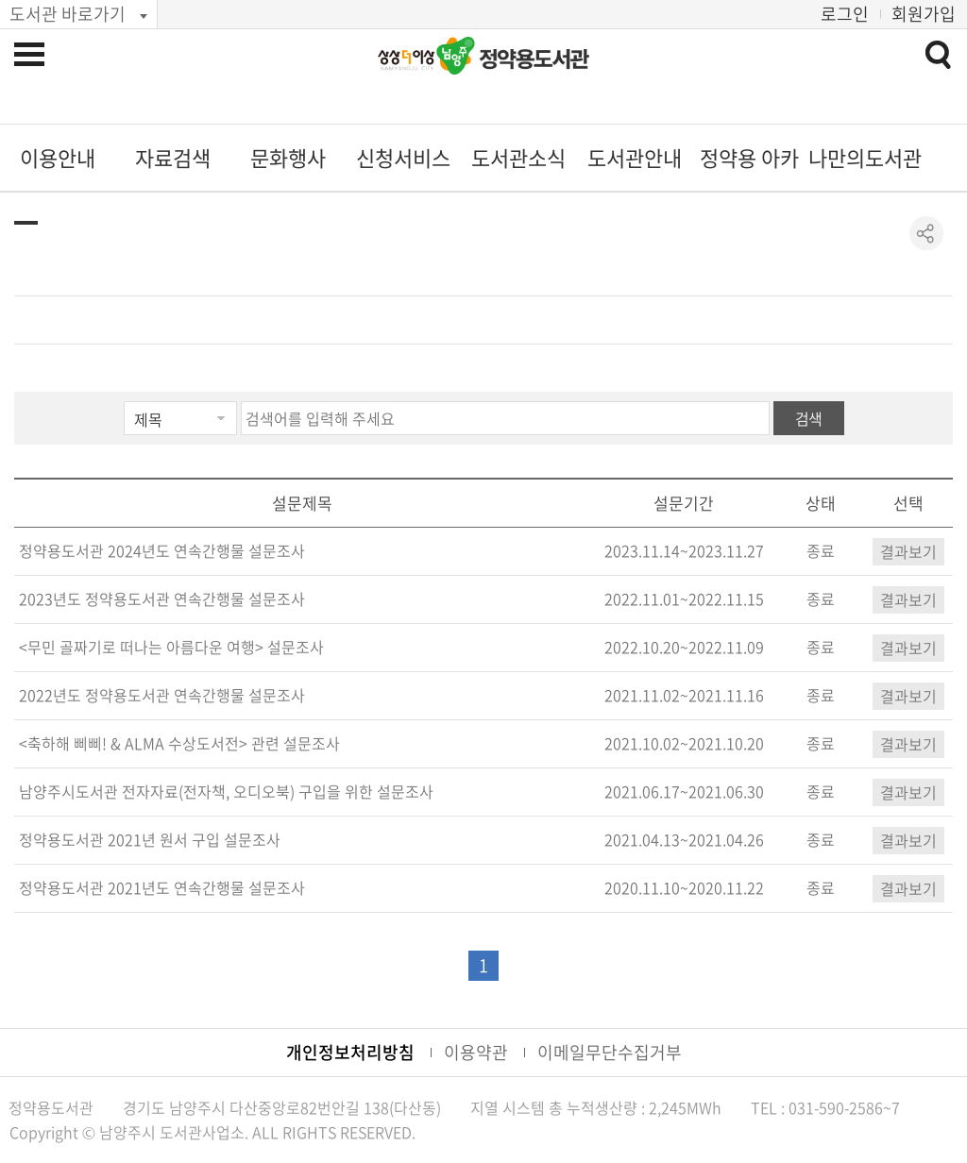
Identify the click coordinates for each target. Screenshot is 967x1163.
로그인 (845, 13)
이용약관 (476, 1052)
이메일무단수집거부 (609, 1052)
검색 (808, 418)
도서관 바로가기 (67, 13)
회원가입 (923, 13)
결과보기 (908, 551)
